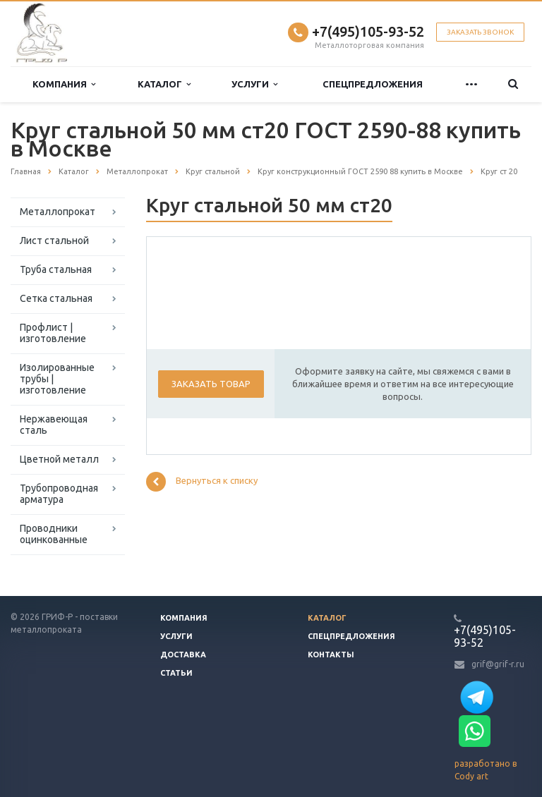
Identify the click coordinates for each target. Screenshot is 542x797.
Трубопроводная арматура (59, 493)
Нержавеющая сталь (54, 424)
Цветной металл (59, 459)
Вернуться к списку (202, 482)
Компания (63, 84)
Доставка (183, 654)
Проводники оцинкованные (54, 534)
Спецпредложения (373, 84)
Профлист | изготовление (53, 333)
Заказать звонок (480, 32)
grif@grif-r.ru (497, 664)
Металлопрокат (57, 211)
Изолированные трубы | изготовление (57, 379)
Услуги (254, 84)
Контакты (331, 654)
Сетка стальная (56, 298)
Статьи (176, 673)
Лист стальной (54, 240)
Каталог (164, 84)
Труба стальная (56, 269)
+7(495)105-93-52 (368, 31)
